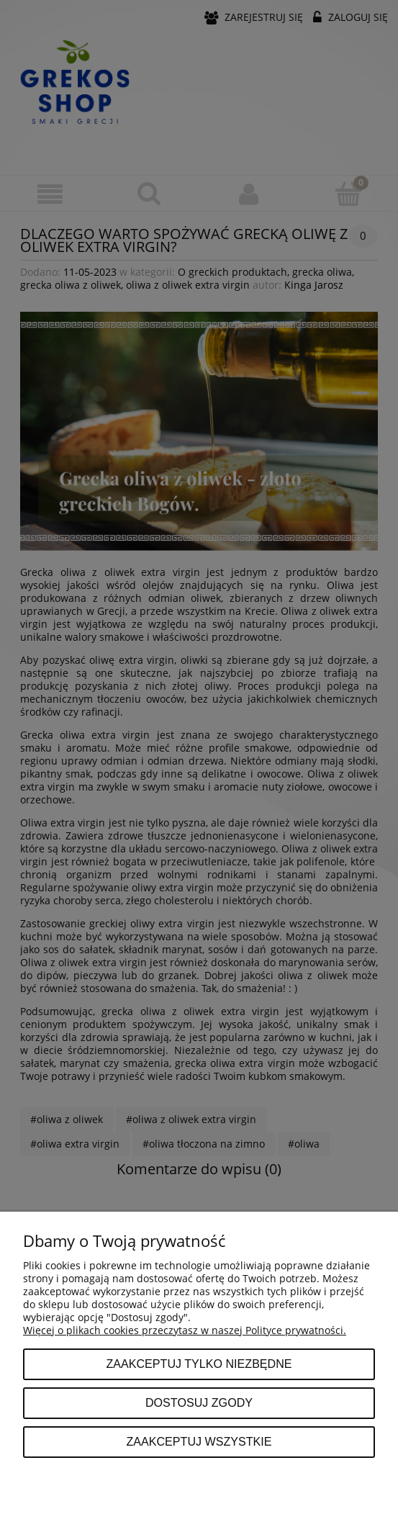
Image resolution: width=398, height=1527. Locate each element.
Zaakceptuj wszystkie (198, 1441)
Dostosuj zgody (199, 1402)
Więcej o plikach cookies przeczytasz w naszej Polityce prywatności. (184, 1330)
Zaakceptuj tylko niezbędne (198, 1363)
